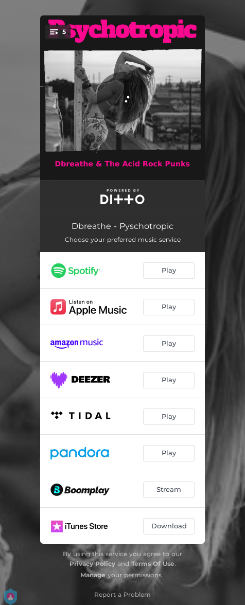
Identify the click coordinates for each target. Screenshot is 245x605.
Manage (93, 575)
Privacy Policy (92, 563)
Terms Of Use (152, 563)
